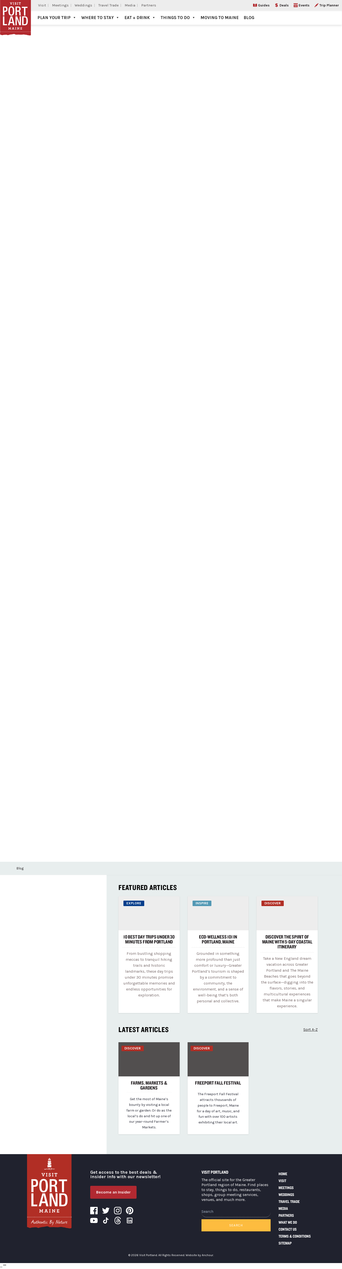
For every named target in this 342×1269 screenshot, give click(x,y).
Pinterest (130, 1211)
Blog (249, 17)
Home (283, 1173)
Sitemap (285, 1243)
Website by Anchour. (200, 1255)
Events (304, 5)
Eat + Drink (140, 18)
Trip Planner (329, 5)
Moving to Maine (219, 17)
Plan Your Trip (56, 18)
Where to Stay (100, 18)
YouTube (94, 1220)
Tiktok (106, 1220)
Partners (148, 5)
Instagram (118, 1211)
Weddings (83, 5)
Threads (118, 1220)
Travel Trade (108, 5)
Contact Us (288, 1229)
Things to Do (178, 18)
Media (130, 5)
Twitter (106, 1211)
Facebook (94, 1211)
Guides (264, 5)
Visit (42, 5)
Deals (284, 5)
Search (236, 1225)
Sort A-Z (310, 1029)
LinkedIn (130, 1220)
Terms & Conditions (295, 1236)
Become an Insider (113, 1192)
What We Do (288, 1222)
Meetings (60, 5)
